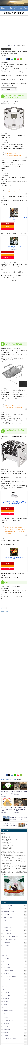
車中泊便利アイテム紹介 (14, 1011)
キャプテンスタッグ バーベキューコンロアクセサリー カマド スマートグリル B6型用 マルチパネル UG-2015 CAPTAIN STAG (14, 502)
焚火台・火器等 (14, 946)
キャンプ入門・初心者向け (13, 905)
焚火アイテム (14, 955)
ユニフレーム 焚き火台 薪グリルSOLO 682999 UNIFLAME (14, 558)
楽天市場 (7, 223)
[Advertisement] (14, 31)
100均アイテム (14, 998)
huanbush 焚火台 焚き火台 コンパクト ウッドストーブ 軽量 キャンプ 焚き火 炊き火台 (15, 154)
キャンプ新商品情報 (13, 943)
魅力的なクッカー (14, 1029)
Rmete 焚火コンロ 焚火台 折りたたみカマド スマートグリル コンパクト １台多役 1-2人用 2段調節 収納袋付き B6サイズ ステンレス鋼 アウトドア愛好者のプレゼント (15, 530)
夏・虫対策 (14, 1005)
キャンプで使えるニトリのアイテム (13, 1039)
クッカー (14, 949)
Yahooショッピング (7, 257)
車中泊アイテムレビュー (14, 1014)
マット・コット (14, 964)
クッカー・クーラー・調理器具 (14, 977)
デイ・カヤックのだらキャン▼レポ (14, 936)
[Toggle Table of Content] (13, 89)
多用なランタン (14, 1033)
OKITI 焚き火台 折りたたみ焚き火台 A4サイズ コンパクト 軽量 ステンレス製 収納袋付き (15, 406)
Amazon (7, 226)
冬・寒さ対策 (14, 1001)
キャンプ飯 (13, 921)
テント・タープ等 (14, 952)
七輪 (14, 924)
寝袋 (14, 961)
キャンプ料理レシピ (14, 927)
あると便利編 (14, 1036)
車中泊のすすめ (13, 1008)
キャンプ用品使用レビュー (13, 971)
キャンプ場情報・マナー (14, 918)
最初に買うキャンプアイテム (14, 912)
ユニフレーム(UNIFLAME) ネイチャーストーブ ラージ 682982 (14, 247)
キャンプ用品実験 (13, 1042)
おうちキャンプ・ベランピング (14, 939)
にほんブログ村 (4, 611)
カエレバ (15, 221)
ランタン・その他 (14, 967)
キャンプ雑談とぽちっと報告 (6, 49)
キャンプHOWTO (14, 915)
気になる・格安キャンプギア (13, 1020)
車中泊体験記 (14, 1017)
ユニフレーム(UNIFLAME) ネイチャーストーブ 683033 (14, 218)
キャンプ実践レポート (13, 930)
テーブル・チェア (14, 958)
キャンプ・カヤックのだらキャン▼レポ (14, 933)
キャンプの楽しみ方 (14, 908)
